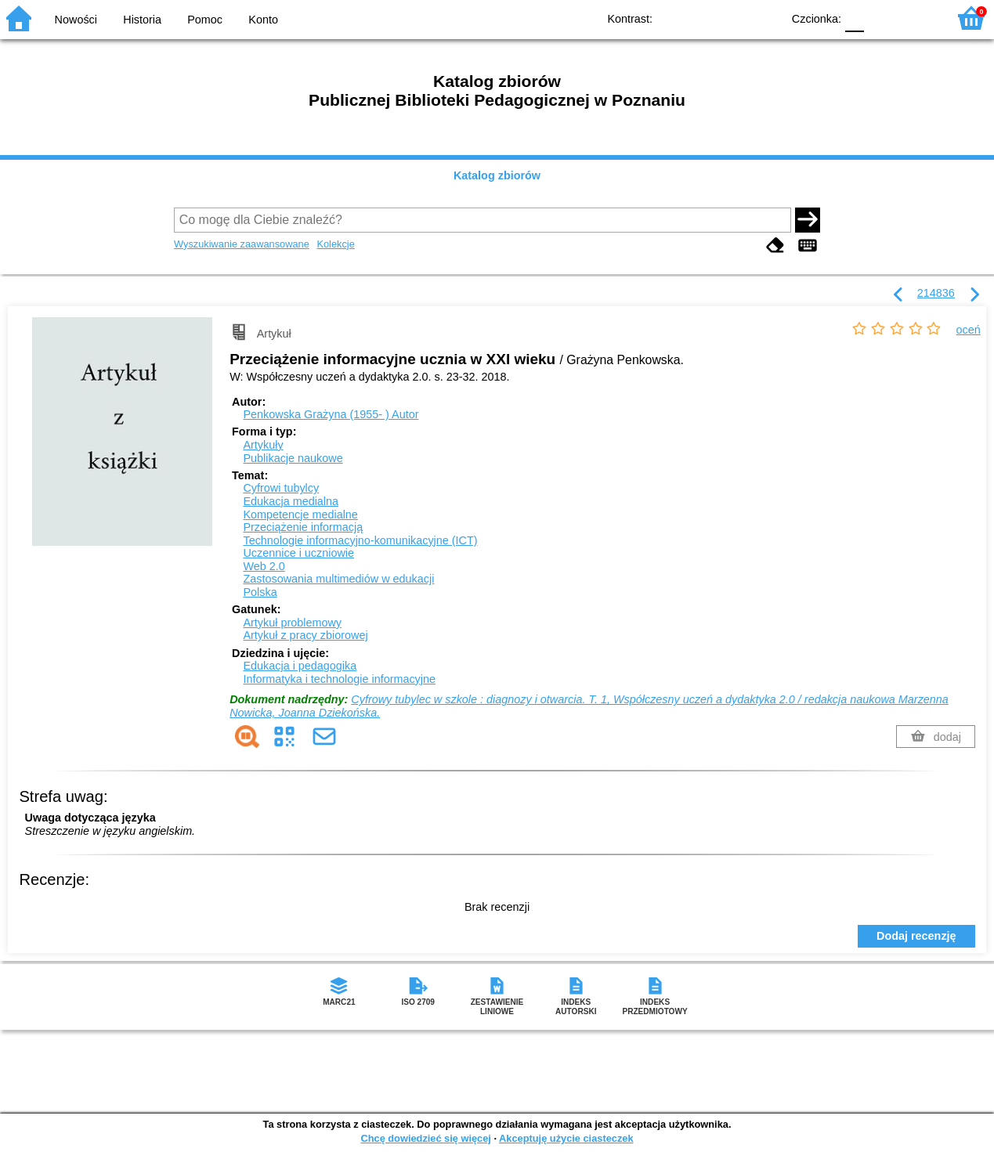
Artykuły (263, 445)
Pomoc (204, 19)
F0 (854, 17)
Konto (263, 19)
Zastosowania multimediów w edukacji (338, 578)
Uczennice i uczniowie (298, 553)
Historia (142, 19)
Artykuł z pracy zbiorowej (305, 635)
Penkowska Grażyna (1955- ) (330, 414)
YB (733, 17)
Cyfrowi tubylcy (281, 488)
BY (765, 17)
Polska (260, 592)
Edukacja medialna (290, 501)
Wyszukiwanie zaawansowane (241, 244)
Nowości (76, 19)
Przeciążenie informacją (303, 527)
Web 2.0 (263, 566)
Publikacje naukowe (292, 458)
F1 (881, 17)
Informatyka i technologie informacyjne (339, 679)
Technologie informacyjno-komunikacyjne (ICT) (360, 540)
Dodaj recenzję (916, 936)
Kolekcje (335, 244)
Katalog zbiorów (497, 175)
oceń (968, 329)
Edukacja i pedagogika (299, 665)
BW (702, 17)
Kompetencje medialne (300, 514)
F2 (917, 17)
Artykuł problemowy (292, 622)
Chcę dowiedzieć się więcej (425, 1138)
